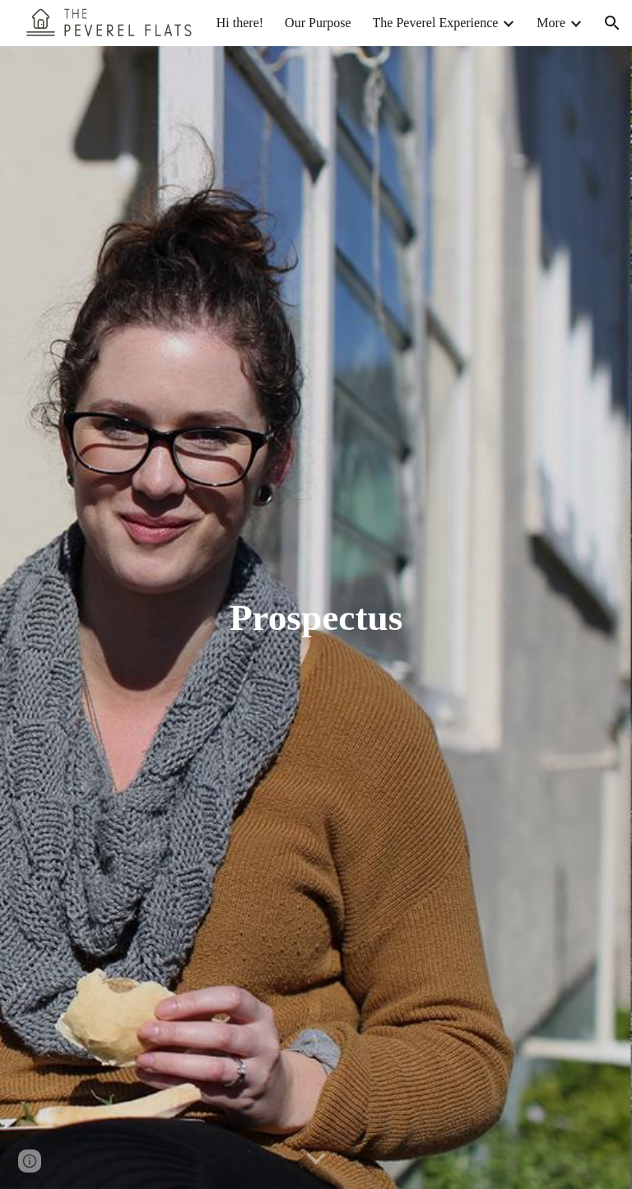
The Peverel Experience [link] (436, 23)
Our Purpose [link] (318, 23)
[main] (315, 617)
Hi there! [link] (239, 23)
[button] (612, 23)
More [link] (551, 23)
